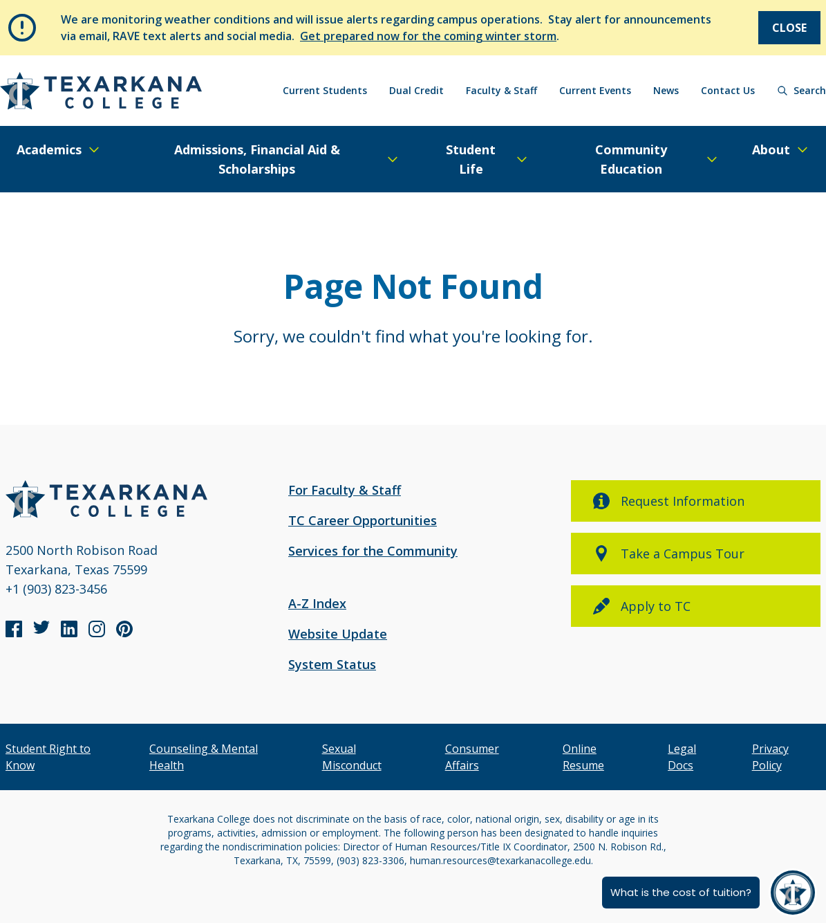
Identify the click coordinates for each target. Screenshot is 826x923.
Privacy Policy (770, 757)
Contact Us (728, 90)
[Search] (801, 91)
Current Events (595, 90)
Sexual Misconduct (352, 757)
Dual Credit (416, 90)
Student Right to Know (48, 757)
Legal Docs (682, 757)
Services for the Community (373, 550)
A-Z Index (317, 603)
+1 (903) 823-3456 (56, 589)
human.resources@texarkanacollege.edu (500, 860)
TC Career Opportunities (362, 520)
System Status (332, 664)
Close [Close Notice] (789, 27)
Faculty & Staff (501, 90)
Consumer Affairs (472, 757)
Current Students (325, 90)
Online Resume (583, 757)
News (666, 90)
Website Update (337, 633)
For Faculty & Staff (344, 490)
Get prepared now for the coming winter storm (428, 36)
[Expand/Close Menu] (59, 149)
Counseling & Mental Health (203, 757)
